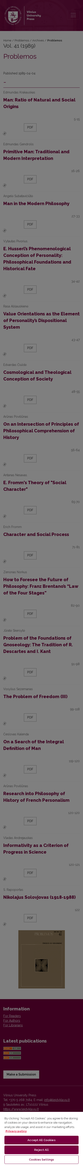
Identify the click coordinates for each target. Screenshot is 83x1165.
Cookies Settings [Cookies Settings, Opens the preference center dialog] (41, 1159)
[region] (41, 1138)
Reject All (41, 1149)
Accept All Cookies (41, 1140)
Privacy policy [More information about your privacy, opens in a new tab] (16, 1131)
